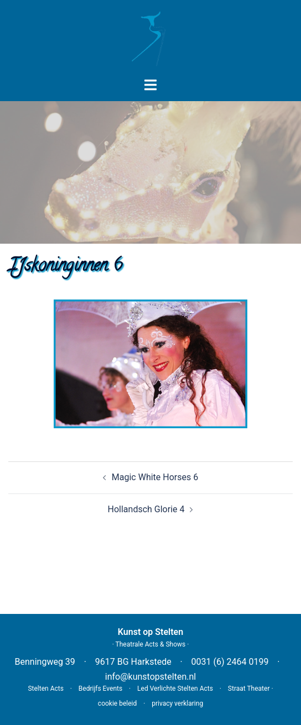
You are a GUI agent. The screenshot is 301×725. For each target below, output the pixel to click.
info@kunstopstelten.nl (150, 676)
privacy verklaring (177, 703)
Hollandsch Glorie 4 (146, 509)
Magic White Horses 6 (155, 477)
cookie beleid (117, 703)
